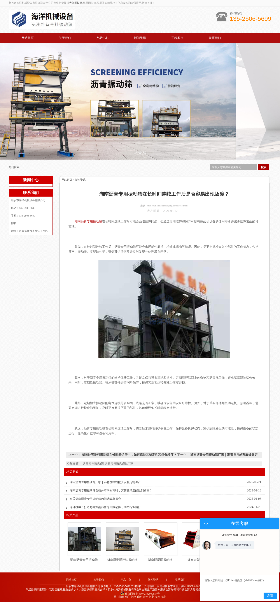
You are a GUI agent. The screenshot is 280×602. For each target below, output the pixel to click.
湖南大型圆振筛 (198, 560)
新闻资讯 (140, 38)
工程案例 (177, 38)
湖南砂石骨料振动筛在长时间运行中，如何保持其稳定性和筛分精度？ (129, 454)
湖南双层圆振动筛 (160, 560)
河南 (133, 596)
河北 (151, 596)
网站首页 (27, 38)
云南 (145, 596)
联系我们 (215, 38)
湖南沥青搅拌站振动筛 (122, 560)
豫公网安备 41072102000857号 (140, 593)
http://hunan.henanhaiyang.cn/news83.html (167, 205)
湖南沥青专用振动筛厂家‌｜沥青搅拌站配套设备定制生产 (105, 482)
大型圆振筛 (75, 2)
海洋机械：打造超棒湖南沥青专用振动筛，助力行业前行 (105, 507)
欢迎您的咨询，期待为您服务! (239, 535)
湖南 (157, 596)
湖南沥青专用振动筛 (84, 560)
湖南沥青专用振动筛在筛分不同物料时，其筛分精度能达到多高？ (111, 490)
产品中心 (102, 38)
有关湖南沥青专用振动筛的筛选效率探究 (95, 498)
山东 (139, 596)
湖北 (163, 596)
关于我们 (65, 38)
